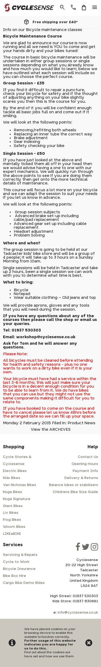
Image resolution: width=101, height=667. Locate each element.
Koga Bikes (12, 492)
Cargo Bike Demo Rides (24, 583)
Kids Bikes (11, 478)
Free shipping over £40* (55, 22)
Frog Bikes (12, 520)
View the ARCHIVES (51, 429)
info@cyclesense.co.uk (78, 612)
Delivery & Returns (81, 478)
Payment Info (85, 471)
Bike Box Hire (14, 576)
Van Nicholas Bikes (19, 485)
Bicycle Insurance (19, 569)
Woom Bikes (14, 527)
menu (95, 7)
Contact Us (88, 457)
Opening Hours (85, 464)
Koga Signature (16, 499)
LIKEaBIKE (12, 534)
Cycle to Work (16, 562)
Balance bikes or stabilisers (73, 485)
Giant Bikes (13, 506)
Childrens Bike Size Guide (75, 492)
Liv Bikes (10, 513)
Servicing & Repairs (20, 555)
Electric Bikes (15, 471)
